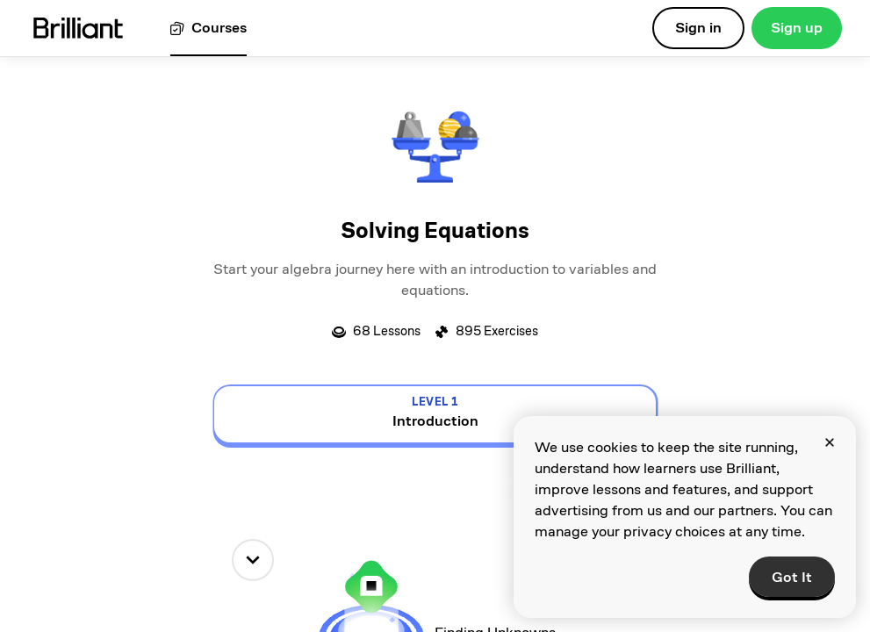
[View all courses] (208, 28)
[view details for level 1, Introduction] (435, 414)
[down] (253, 560)
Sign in (698, 27)
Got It (792, 577)
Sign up (797, 27)
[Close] (829, 442)
